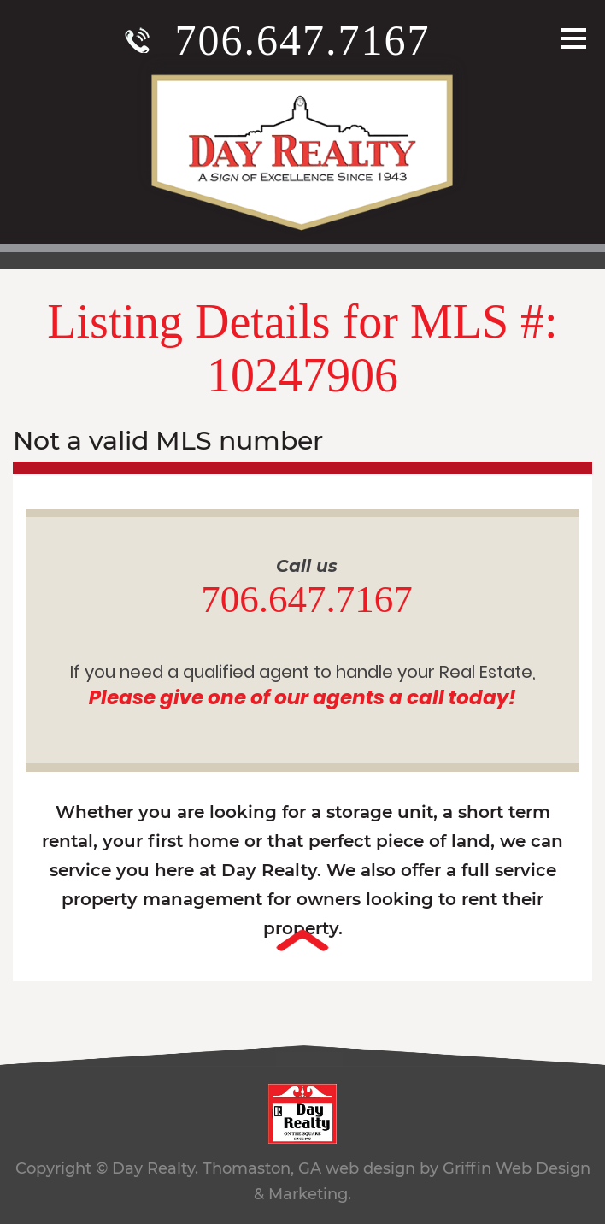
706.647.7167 (303, 40)
